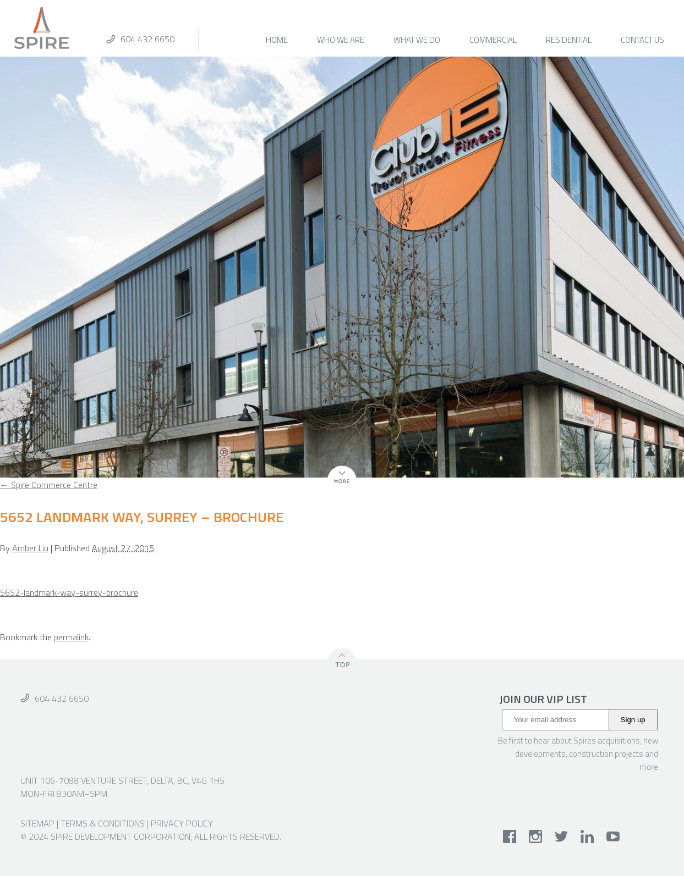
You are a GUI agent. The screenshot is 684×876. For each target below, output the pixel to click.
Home (277, 41)
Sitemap (37, 823)
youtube (613, 836)
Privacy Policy (182, 823)
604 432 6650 (147, 39)
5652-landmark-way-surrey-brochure (69, 592)
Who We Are (340, 41)
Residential (569, 41)
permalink (71, 637)
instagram (536, 836)
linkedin (587, 836)
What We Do (416, 41)
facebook (510, 836)
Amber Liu (30, 548)
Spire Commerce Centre (48, 484)
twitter (561, 836)
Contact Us (642, 41)
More (337, 484)
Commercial (493, 41)
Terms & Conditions (103, 823)
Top (342, 660)
